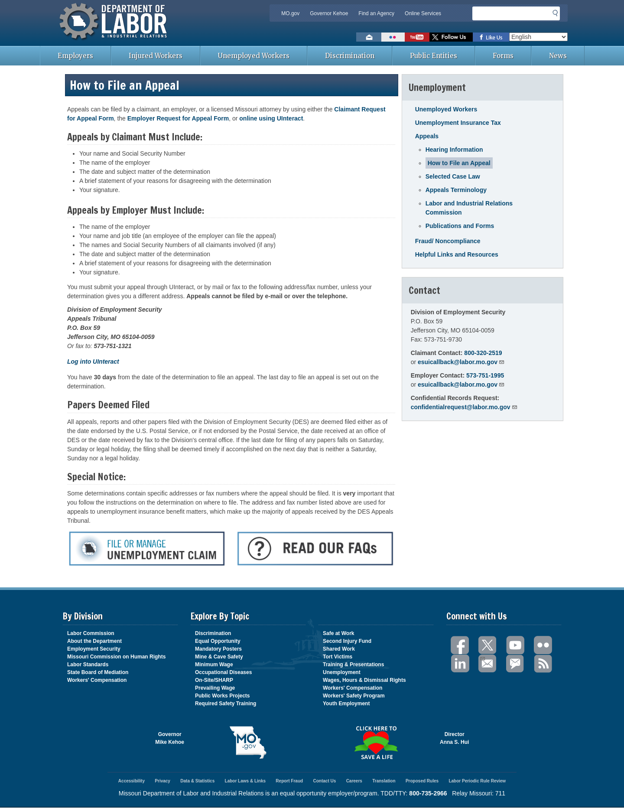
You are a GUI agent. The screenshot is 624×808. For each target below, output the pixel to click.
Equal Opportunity (217, 641)
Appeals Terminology (456, 189)
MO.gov (290, 13)
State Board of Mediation (97, 672)
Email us (368, 37)
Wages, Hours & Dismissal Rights (364, 680)
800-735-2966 (428, 793)
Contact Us (324, 781)
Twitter (487, 645)
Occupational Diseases (223, 672)
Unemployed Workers (253, 56)
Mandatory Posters (218, 649)
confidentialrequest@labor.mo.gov (464, 407)
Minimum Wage (214, 664)
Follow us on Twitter (451, 37)
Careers (354, 781)
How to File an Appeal (459, 163)
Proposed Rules (422, 781)
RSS (543, 664)
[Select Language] (538, 37)
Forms (503, 56)
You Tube (515, 645)
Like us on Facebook (491, 37)
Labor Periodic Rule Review (477, 781)
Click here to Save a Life (376, 742)
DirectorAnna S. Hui (454, 738)
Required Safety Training (225, 703)
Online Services (423, 13)
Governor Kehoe (329, 13)
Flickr (543, 645)
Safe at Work (338, 633)
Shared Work (339, 649)
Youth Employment (346, 703)
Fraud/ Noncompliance (448, 241)
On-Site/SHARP (214, 680)
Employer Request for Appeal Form (178, 118)
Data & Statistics (197, 781)
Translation (383, 781)
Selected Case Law (453, 176)
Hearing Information (454, 149)
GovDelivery (515, 664)
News (558, 56)
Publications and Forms (460, 225)
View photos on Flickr (393, 37)
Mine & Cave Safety (219, 657)
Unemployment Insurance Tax (458, 122)
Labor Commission (90, 633)
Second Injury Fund (347, 641)
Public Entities (433, 56)
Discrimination (349, 56)
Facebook (460, 645)
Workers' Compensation (97, 680)
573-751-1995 (485, 375)
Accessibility (131, 781)
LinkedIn (460, 664)
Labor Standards (87, 664)
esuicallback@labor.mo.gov (461, 361)
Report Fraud (289, 781)
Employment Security (93, 649)
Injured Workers (155, 56)
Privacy (162, 781)
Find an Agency (376, 13)
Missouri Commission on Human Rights (116, 657)
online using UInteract (271, 118)
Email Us (482, 658)
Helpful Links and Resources (456, 254)
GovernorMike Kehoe (169, 738)
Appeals (427, 136)
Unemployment (342, 672)
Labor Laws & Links (245, 781)
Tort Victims (337, 657)
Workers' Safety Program (354, 696)
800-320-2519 (483, 352)
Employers (75, 56)
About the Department (94, 641)
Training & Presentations (353, 664)
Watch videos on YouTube (417, 37)
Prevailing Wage (215, 688)
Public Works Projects (222, 696)
